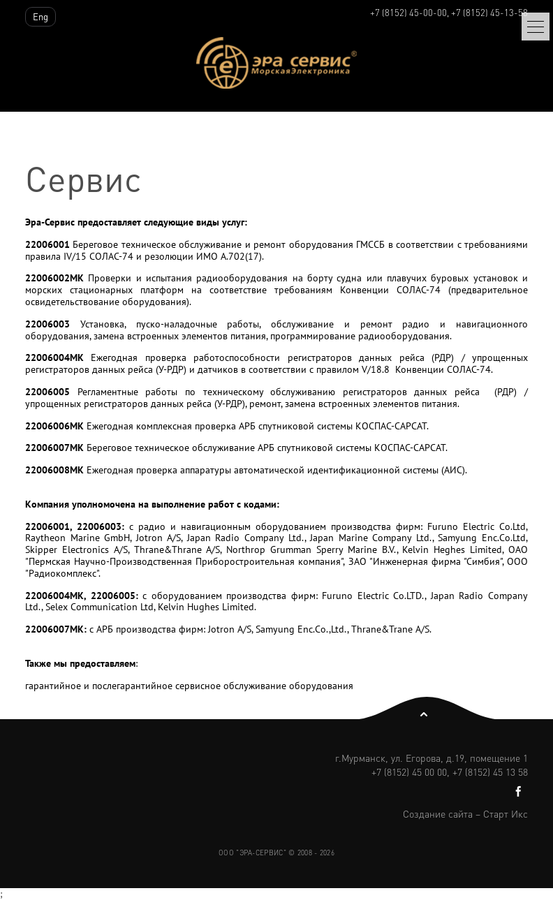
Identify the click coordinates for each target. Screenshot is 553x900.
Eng (40, 16)
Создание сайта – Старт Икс (465, 813)
